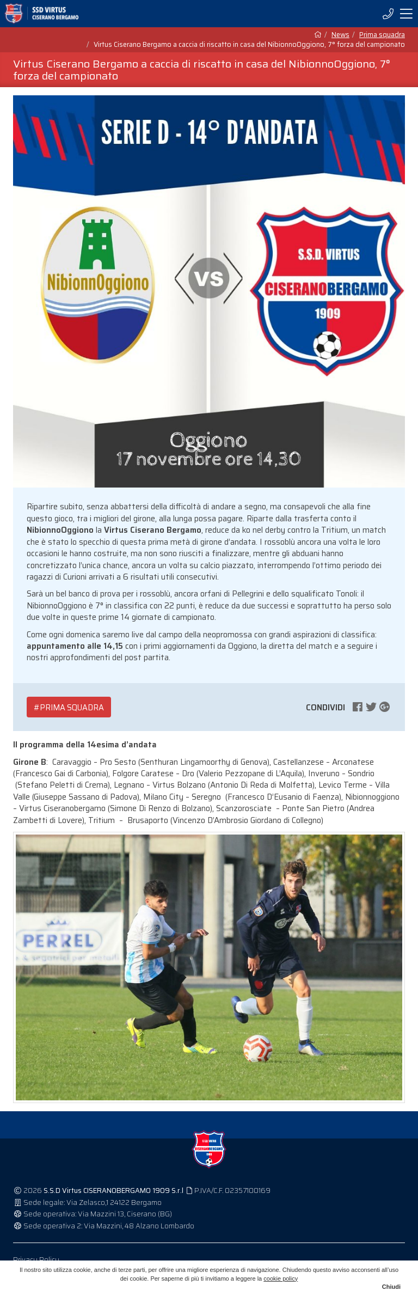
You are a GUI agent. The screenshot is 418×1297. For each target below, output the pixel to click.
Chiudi (391, 1286)
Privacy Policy (36, 1259)
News (340, 34)
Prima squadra (382, 34)
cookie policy (280, 1278)
